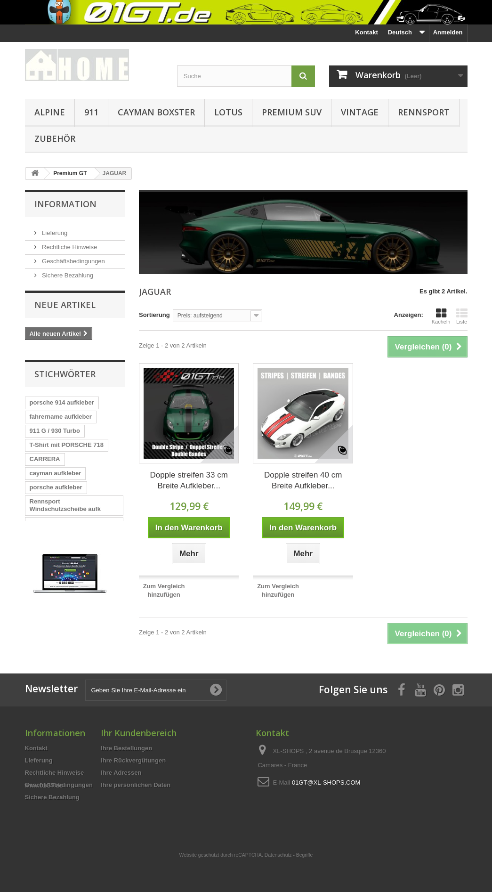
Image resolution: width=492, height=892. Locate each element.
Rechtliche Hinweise (68, 243)
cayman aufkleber (55, 469)
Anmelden (448, 32)
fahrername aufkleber (61, 413)
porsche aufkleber (56, 483)
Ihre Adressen (121, 776)
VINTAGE (360, 112)
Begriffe (304, 833)
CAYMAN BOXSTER (156, 112)
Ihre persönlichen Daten (135, 789)
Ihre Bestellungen (126, 752)
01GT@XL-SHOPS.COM (326, 786)
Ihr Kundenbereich (139, 737)
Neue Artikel (65, 307)
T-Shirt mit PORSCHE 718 (67, 441)
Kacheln (441, 316)
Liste (462, 316)
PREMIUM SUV (292, 112)
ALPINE (49, 112)
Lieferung (54, 229)
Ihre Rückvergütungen (133, 764)
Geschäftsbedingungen (72, 257)
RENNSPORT (424, 112)
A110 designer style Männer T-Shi (74, 523)
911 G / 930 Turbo (55, 427)
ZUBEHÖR (54, 138)
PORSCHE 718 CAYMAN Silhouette (65, 545)
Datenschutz (278, 833)
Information (65, 204)
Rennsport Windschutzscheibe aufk (65, 502)
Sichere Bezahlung (67, 271)
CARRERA (45, 455)
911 (91, 112)
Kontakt (366, 32)
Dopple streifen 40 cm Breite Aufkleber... (303, 480)
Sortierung (154, 314)
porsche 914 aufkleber (62, 399)
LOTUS (228, 112)
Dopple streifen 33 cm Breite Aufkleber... (189, 480)
